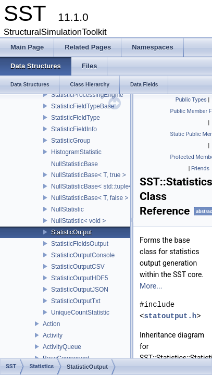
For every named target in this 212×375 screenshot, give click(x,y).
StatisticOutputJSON (79, 289)
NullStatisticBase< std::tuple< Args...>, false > (114, 186)
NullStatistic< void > (78, 220)
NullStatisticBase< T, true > (88, 175)
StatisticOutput (71, 232)
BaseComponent (66, 358)
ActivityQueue (62, 347)
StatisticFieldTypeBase (82, 106)
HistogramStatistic (76, 152)
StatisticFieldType (75, 117)
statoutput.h (170, 316)
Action (51, 324)
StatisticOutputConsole (83, 255)
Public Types (191, 99)
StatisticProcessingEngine (87, 94)
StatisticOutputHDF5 (79, 278)
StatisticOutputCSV (78, 266)
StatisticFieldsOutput (79, 243)
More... (151, 286)
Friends (200, 168)
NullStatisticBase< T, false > (90, 198)
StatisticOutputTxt (76, 301)
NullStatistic (67, 209)
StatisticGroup (70, 140)
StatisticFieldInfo (74, 129)
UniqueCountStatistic (80, 312)
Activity (53, 335)
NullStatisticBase (74, 164)
